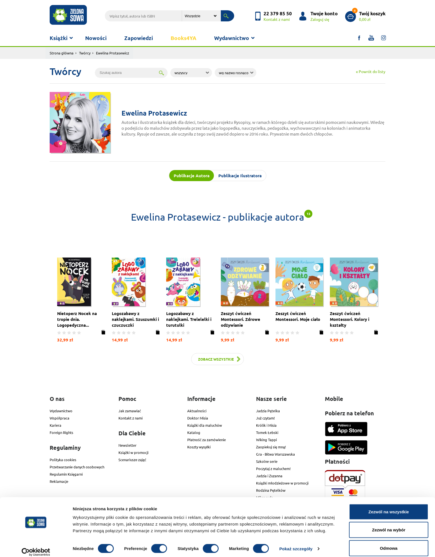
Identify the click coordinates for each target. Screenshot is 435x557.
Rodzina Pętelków (270, 490)
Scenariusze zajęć (132, 459)
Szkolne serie (266, 461)
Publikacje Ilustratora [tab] (240, 175)
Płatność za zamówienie (206, 439)
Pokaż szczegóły (296, 542)
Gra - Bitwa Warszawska (275, 453)
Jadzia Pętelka (268, 410)
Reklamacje (59, 481)
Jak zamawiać (129, 410)
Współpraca (59, 417)
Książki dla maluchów (204, 425)
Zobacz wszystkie (216, 358)
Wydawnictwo (231, 37)
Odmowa (388, 542)
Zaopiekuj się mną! (271, 446)
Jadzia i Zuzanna (269, 475)
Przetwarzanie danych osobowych (77, 466)
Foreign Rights (61, 432)
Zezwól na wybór (388, 524)
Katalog (193, 432)
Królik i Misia (266, 425)
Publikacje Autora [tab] (191, 175)
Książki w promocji (133, 452)
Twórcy (84, 53)
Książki (58, 37)
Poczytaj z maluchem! (273, 468)
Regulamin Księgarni (66, 473)
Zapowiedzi (138, 37)
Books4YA (183, 37)
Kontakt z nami (130, 417)
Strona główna (62, 53)
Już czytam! (265, 417)
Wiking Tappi (266, 439)
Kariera (55, 425)
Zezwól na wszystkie (388, 505)
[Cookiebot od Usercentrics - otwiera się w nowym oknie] (36, 546)
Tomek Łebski (267, 432)
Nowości (96, 37)
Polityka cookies (63, 459)
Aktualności (196, 410)
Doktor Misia (197, 417)
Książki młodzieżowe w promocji (282, 482)
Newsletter (127, 445)
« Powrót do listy (370, 71)
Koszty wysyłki (199, 446)
